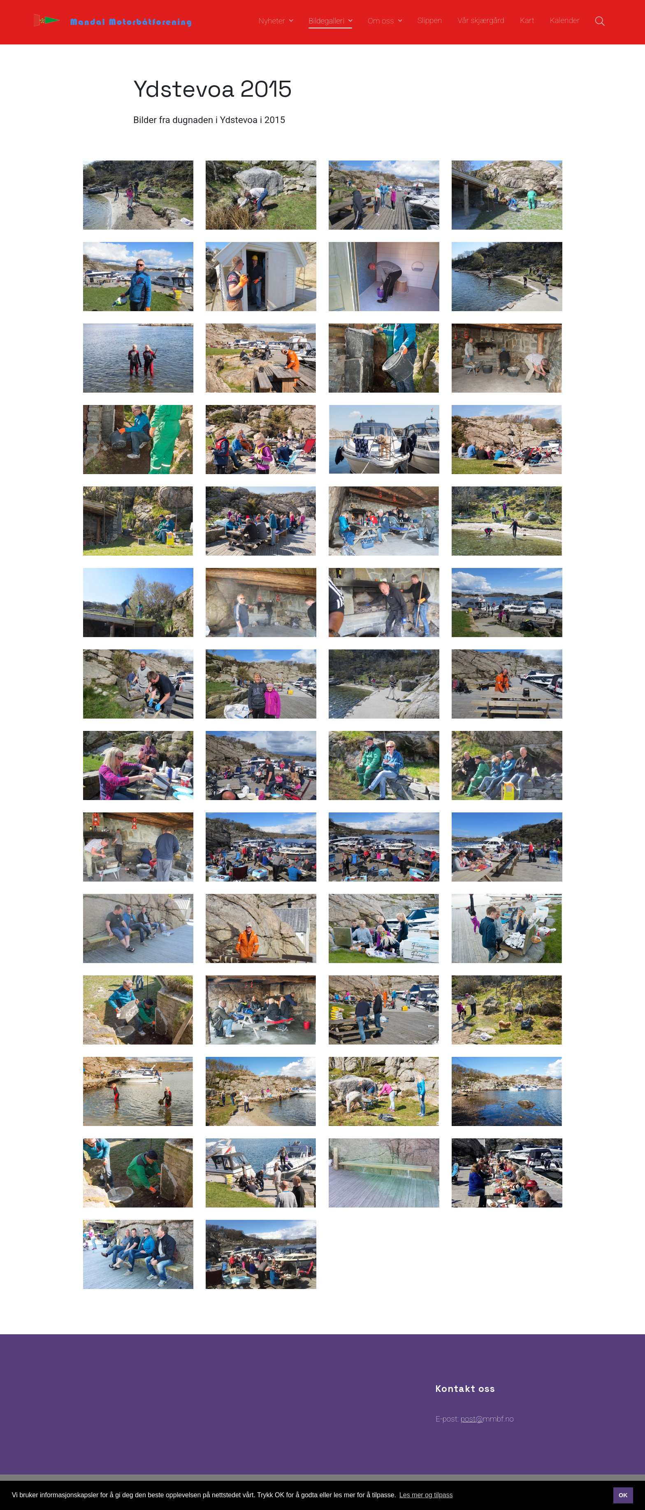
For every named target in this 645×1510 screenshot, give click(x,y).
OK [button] (623, 1495)
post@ (472, 1419)
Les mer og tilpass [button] (426, 1494)
